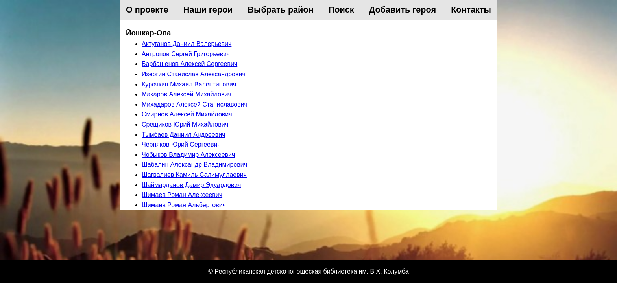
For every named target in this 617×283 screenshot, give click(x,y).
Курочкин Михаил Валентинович (189, 84)
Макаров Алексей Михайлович (186, 94)
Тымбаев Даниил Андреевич (183, 134)
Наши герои (208, 10)
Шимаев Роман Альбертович (184, 205)
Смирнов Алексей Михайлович (187, 114)
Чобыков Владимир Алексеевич (188, 154)
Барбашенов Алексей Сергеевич (189, 64)
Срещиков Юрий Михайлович (185, 124)
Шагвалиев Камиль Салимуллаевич (194, 174)
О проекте (147, 10)
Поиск (341, 10)
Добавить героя (402, 10)
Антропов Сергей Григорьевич (186, 54)
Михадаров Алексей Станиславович (195, 104)
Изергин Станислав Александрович (194, 74)
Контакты (471, 10)
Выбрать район (281, 10)
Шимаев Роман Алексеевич (182, 194)
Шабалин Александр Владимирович (194, 164)
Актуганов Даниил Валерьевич (186, 43)
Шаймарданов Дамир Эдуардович (191, 185)
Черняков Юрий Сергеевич (181, 144)
